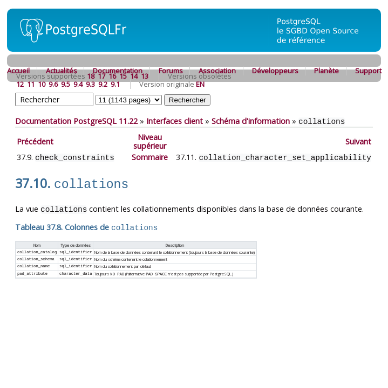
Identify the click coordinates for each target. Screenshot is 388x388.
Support (368, 70)
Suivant (358, 141)
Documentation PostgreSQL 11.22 (76, 121)
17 (101, 76)
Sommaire (150, 156)
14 (134, 76)
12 (20, 84)
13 (144, 76)
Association (217, 70)
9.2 (102, 84)
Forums (171, 70)
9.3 (90, 84)
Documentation (117, 70)
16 (112, 76)
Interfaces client (174, 121)
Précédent (35, 141)
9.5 (65, 84)
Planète (326, 70)
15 (123, 76)
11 (31, 84)
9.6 (53, 84)
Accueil (18, 70)
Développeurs (275, 70)
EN (200, 84)
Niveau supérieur (149, 141)
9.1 (115, 84)
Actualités (61, 70)
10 (41, 84)
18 (90, 76)
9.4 (78, 84)
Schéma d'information (251, 121)
